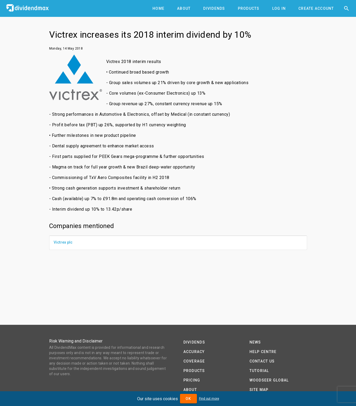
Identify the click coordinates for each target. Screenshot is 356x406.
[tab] (158, 8)
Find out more (209, 398)
